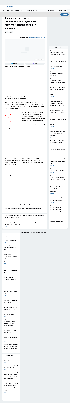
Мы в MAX (42, 10)
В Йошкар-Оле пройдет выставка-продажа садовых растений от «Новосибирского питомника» (25, 224)
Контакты (16, 354)
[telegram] (11, 175)
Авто (6, 32)
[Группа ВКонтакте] (39, 341)
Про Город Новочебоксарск (19, 339)
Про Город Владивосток (30, 344)
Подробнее (65, 379)
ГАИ (11, 32)
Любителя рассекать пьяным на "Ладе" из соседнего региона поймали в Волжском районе (25, 210)
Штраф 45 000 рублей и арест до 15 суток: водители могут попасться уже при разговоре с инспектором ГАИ (25, 217)
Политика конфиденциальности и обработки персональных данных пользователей (18, 381)
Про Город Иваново (18, 341)
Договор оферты (5, 351)
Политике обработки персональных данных (47, 13)
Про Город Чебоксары (6, 339)
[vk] (6, 175)
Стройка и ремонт (19, 10)
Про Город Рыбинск (18, 343)
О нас (3, 354)
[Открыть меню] (3, 6)
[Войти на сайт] (67, 6)
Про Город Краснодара (6, 346)
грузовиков (38, 96)
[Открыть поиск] (63, 6)
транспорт (25, 125)
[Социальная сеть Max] (35, 64)
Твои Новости (28, 341)
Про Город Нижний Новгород (8, 344)
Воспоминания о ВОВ (7, 10)
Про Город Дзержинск (18, 344)
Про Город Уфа (29, 343)
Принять (64, 14)
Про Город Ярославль (30, 339)
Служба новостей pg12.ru (37, 37)
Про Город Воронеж (6, 341)
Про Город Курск (5, 343)
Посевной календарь (32, 10)
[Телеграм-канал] (14, 64)
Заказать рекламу (52, 10)
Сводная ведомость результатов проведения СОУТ (31, 356)
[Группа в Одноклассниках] (42, 341)
